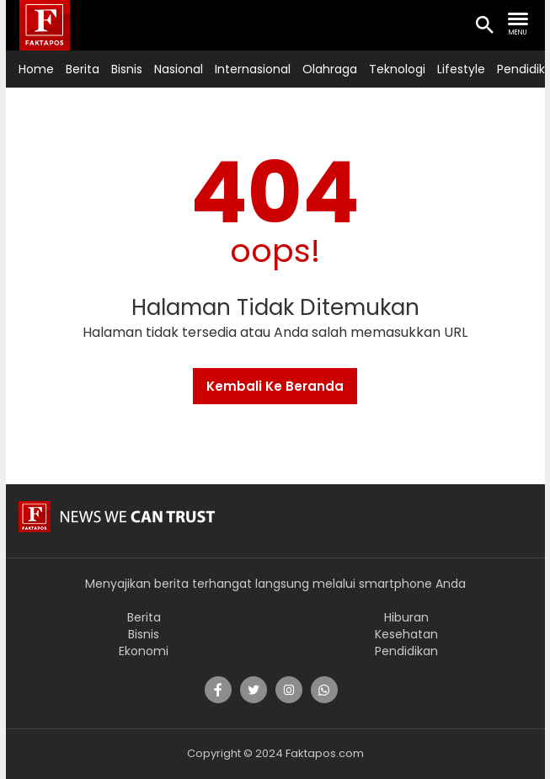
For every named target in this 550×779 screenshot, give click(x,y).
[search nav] (518, 24)
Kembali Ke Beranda (275, 386)
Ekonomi (143, 651)
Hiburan (406, 617)
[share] (218, 689)
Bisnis (126, 69)
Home (36, 69)
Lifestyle (461, 69)
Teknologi (397, 69)
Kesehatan (406, 634)
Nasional (178, 69)
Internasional (253, 69)
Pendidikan (406, 651)
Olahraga (329, 69)
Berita (82, 69)
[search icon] (484, 26)
